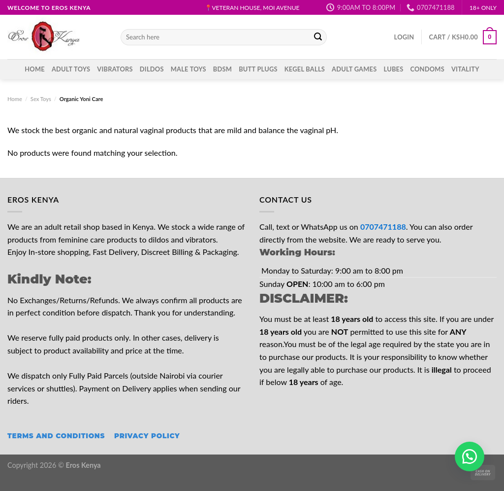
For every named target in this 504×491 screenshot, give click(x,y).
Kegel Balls (304, 69)
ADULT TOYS (71, 69)
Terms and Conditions (56, 436)
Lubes (394, 69)
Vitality (465, 69)
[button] (469, 456)
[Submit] (318, 37)
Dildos (152, 69)
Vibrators (115, 69)
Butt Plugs (258, 69)
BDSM (222, 69)
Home (35, 69)
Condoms (427, 69)
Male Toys (188, 69)
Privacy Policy (147, 436)
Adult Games (354, 69)
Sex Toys (41, 99)
